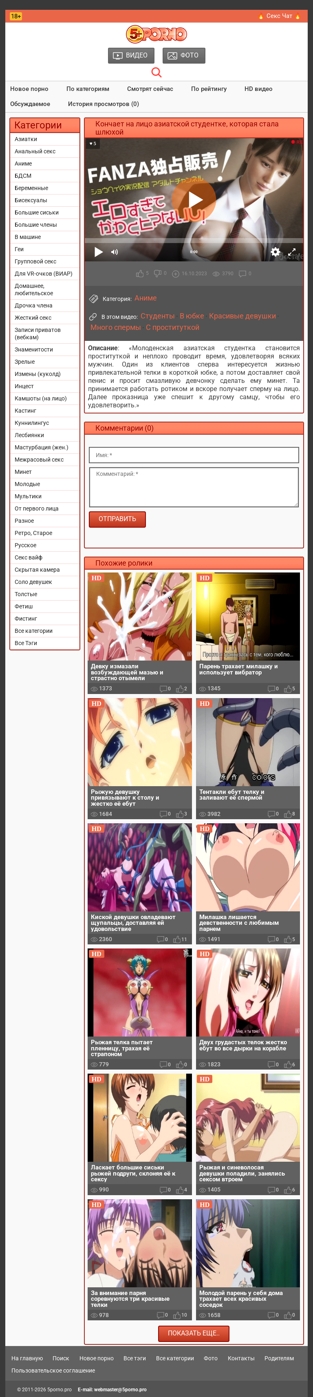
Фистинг (26, 618)
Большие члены (36, 224)
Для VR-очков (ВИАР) (44, 273)
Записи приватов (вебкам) (38, 333)
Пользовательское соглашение (53, 1370)
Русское (25, 545)
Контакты (241, 1358)
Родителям (279, 1358)
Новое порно (29, 89)
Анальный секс (35, 151)
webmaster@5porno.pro (120, 1390)
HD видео (259, 89)
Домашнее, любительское (34, 289)
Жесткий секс (33, 317)
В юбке (192, 316)
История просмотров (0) (103, 104)
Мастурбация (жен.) (41, 447)
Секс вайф (28, 557)
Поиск (61, 1358)
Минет (23, 472)
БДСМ (23, 175)
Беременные (31, 188)
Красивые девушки (242, 316)
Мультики (28, 496)
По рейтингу (209, 89)
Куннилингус (32, 423)
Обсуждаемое (30, 104)
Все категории (34, 631)
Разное (24, 520)
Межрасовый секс (39, 459)
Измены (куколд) (38, 374)
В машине (28, 237)
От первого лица (37, 508)
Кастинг (25, 410)
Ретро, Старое (33, 533)
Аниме (23, 163)
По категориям (87, 89)
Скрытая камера (37, 569)
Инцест (24, 386)
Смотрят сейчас (150, 89)
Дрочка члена (34, 305)
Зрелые (25, 361)
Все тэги (134, 1358)
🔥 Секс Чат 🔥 (279, 16)
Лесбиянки (29, 435)
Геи (19, 249)
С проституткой (172, 327)
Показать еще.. (194, 1333)
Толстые (26, 594)
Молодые (27, 484)
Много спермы (115, 327)
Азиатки (26, 139)
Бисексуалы (31, 200)
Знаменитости (34, 349)
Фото (211, 1358)
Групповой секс (35, 261)
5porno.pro (59, 1390)
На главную (27, 1358)
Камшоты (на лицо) (41, 398)
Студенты (158, 316)
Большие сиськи (37, 212)
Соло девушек (33, 582)
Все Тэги (26, 643)
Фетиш (24, 606)
